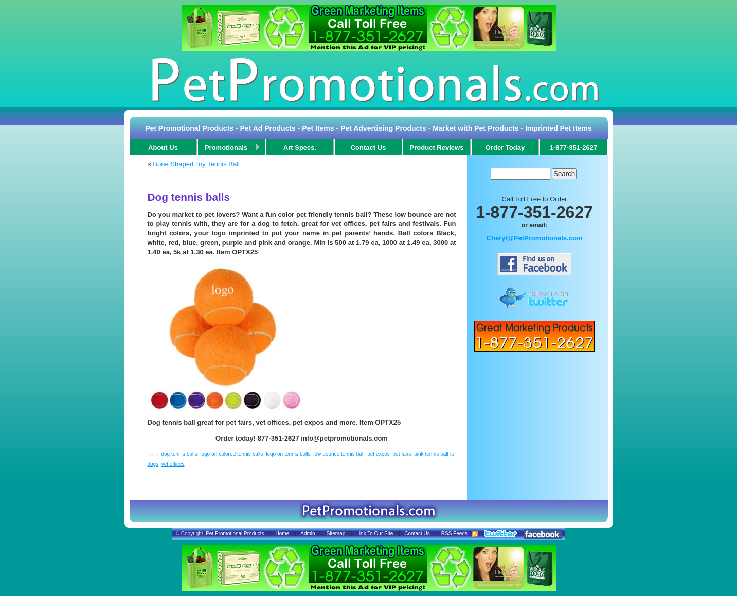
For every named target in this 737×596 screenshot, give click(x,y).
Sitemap (336, 533)
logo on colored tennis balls (231, 454)
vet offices (173, 464)
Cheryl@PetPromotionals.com (535, 238)
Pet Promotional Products (235, 533)
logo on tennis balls (288, 454)
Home (283, 533)
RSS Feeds (454, 533)
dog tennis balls (179, 454)
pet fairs (402, 454)
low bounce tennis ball (338, 454)
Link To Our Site (374, 533)
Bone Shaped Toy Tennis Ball (196, 164)
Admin (307, 533)
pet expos (378, 454)
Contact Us (416, 533)
